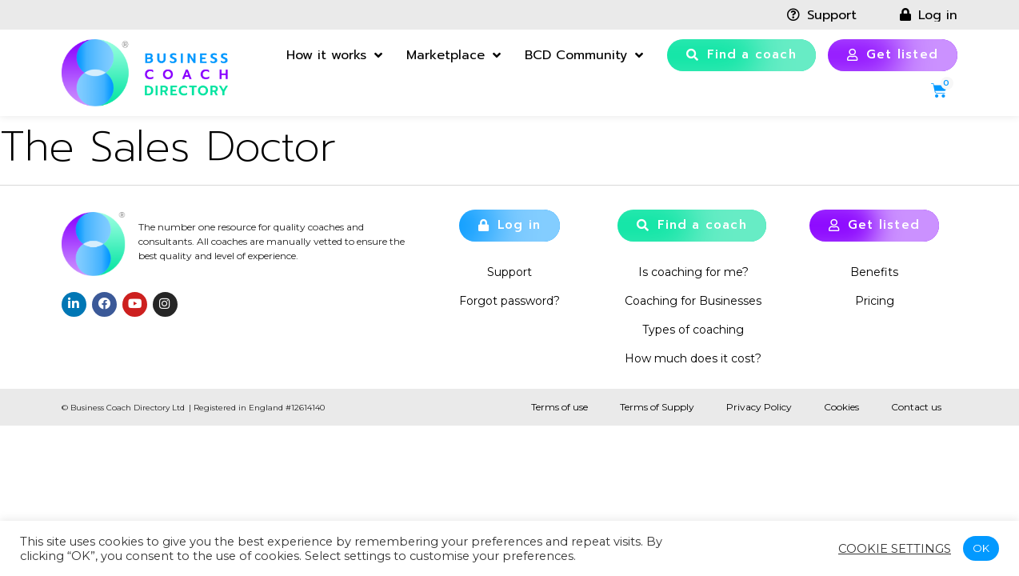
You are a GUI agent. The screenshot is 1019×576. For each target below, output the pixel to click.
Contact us (916, 407)
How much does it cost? (693, 358)
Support (509, 272)
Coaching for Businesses (693, 301)
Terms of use (559, 407)
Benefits (874, 272)
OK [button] (981, 548)
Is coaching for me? (693, 272)
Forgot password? (509, 301)
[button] (741, 55)
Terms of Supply (657, 407)
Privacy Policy (759, 407)
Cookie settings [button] (894, 549)
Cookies (841, 407)
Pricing (874, 301)
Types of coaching (693, 329)
